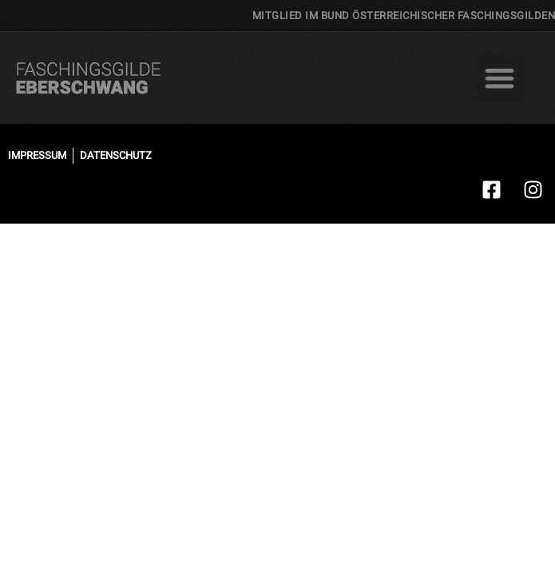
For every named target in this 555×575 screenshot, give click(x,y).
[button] (499, 77)
